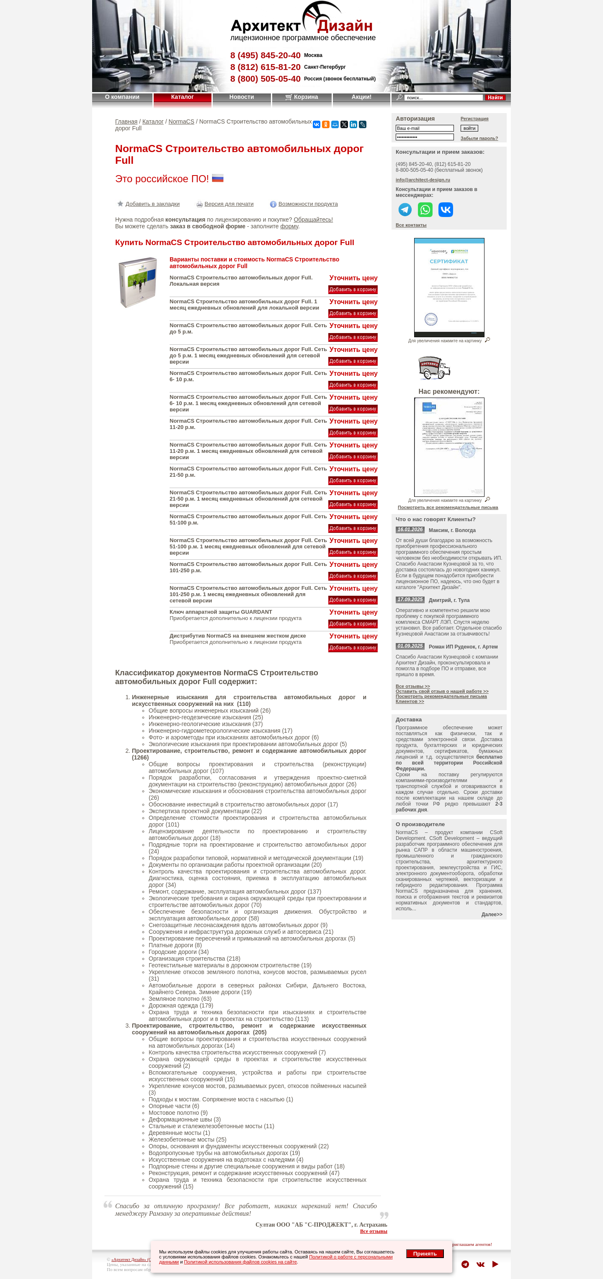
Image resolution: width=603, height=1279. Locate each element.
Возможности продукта (303, 204)
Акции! (362, 96)
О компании (122, 96)
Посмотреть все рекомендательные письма (448, 507)
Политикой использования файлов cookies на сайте (240, 1261)
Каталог (182, 96)
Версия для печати (224, 204)
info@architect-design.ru (423, 179)
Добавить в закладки (147, 204)
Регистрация (475, 118)
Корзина (302, 96)
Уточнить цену (354, 278)
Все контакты (411, 224)
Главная (126, 121)
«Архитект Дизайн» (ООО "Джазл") (143, 1259)
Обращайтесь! (313, 219)
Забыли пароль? (479, 138)
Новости (241, 96)
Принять (425, 1254)
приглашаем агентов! (471, 1244)
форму (289, 226)
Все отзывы (373, 1231)
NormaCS (181, 121)
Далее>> (492, 914)
